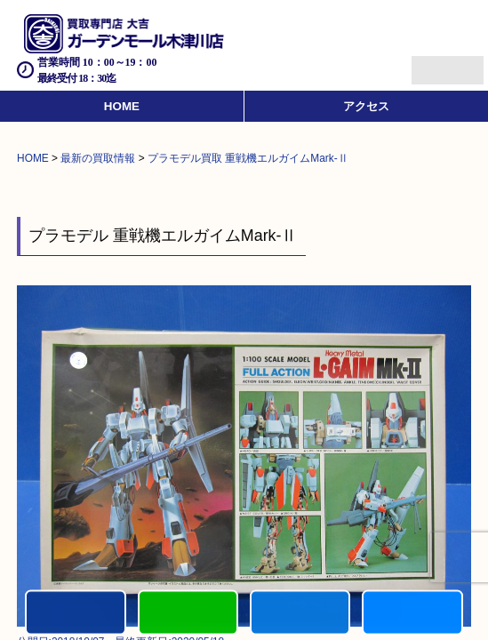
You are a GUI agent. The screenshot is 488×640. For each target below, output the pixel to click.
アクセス (366, 106)
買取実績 (412, 614)
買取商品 (300, 614)
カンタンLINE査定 (188, 614)
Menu (428, 62)
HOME (122, 106)
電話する (75, 614)
